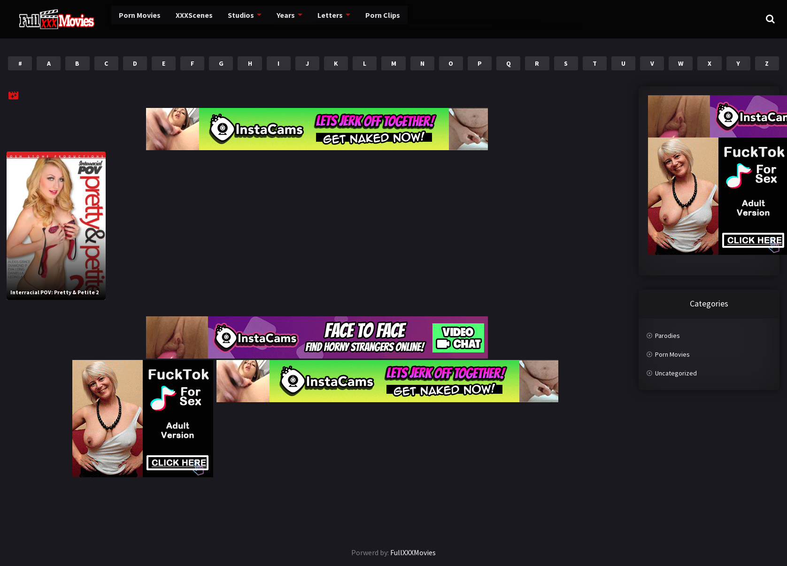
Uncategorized (676, 373)
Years (262, 18)
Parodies (667, 335)
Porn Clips (356, 18)
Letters (305, 18)
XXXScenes (172, 18)
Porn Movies (119, 18)
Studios (218, 18)
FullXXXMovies (413, 552)
